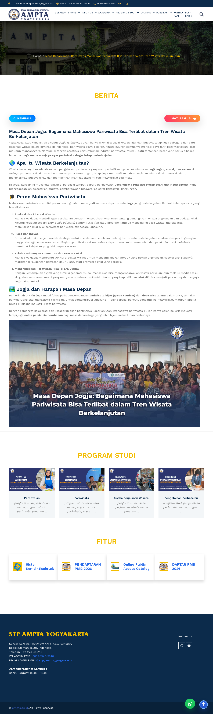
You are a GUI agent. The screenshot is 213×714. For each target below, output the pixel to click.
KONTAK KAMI (178, 14)
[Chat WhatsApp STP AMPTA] (190, 704)
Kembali (22, 118)
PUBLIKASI (162, 12)
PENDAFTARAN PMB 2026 (88, 566)
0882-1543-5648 (43, 656)
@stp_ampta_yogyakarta (54, 660)
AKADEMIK (104, 12)
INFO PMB (88, 12)
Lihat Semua (182, 118)
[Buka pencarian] (202, 14)
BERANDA (60, 12)
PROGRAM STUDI (126, 12)
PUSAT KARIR (189, 14)
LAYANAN (146, 12)
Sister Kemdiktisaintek (40, 566)
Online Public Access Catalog (136, 566)
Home (37, 56)
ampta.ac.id (20, 707)
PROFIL (72, 12)
